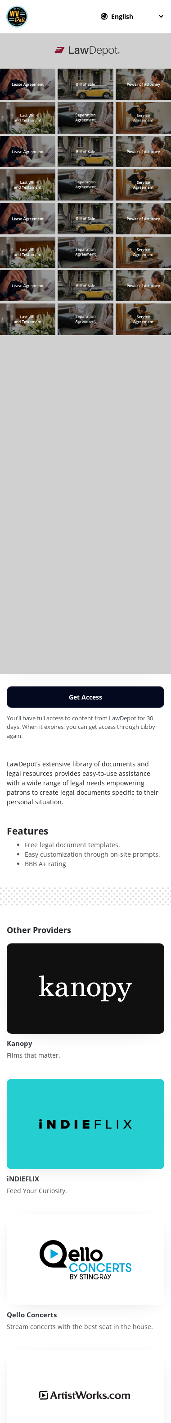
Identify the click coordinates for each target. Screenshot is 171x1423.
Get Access (85, 697)
